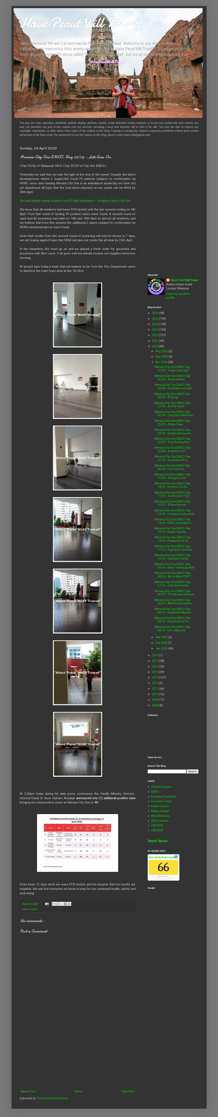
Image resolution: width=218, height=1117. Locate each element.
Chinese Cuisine (161, 786)
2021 (155, 340)
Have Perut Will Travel (184, 280)
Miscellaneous (160, 815)
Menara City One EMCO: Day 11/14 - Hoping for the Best (173, 548)
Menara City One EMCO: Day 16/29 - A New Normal (173, 503)
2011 (155, 688)
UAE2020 (157, 830)
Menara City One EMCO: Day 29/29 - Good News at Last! (173, 386)
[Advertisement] (78, 1055)
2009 (155, 699)
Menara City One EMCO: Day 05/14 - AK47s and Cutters (173, 601)
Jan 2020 (161, 648)
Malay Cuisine (160, 811)
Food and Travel (161, 801)
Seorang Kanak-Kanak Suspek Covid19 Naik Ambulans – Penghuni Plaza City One (75, 201)
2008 (155, 705)
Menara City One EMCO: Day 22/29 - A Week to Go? (173, 449)
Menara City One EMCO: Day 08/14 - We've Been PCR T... (174, 574)
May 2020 (162, 356)
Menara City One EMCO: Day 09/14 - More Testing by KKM (174, 565)
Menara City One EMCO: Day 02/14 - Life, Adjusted (173, 628)
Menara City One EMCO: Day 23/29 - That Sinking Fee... (173, 440)
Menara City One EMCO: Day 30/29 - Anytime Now (173, 377)
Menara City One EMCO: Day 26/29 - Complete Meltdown (174, 413)
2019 (155, 655)
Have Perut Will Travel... (88, 22)
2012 (155, 683)
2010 (155, 694)
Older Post (127, 1091)
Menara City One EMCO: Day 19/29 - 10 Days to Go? (173, 476)
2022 (155, 335)
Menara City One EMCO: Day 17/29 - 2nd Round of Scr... (173, 494)
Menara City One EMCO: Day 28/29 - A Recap (173, 395)
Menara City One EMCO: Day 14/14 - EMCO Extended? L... (174, 521)
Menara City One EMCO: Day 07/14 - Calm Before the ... (173, 583)
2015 (155, 666)
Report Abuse (157, 841)
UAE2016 (157, 825)
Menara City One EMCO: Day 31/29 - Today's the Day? (173, 368)
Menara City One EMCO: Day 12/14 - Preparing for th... (173, 539)
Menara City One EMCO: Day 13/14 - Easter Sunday (173, 530)
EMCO (34, 909)
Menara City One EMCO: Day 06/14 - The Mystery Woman (174, 592)
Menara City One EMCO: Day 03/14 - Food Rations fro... (173, 619)
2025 (155, 318)
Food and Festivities (163, 796)
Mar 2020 (161, 637)
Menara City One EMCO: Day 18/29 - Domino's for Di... (173, 485)
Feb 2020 (161, 642)
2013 (155, 677)
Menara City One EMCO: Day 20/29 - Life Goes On (173, 467)
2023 (155, 329)
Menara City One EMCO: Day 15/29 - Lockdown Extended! (174, 512)
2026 (155, 313)
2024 (155, 324)
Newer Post (28, 1091)
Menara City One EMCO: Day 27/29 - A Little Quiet (173, 404)
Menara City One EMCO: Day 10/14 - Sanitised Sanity (173, 557)
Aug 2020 (161, 351)
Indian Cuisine (160, 806)
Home (78, 1091)
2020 (155, 346)
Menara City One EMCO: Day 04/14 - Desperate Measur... (174, 610)
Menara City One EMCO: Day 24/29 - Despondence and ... (174, 431)
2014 (155, 672)
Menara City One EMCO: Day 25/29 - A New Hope (173, 422)
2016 (155, 660)
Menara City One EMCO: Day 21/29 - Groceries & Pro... (173, 458)
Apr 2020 (161, 362)
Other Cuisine (159, 820)
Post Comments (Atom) (52, 1098)
